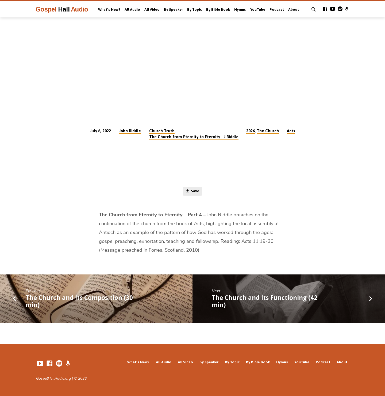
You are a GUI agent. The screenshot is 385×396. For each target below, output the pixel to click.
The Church (268, 131)
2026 (250, 131)
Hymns (240, 9)
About (293, 9)
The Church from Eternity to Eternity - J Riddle (193, 136)
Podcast (277, 9)
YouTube (257, 9)
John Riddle (130, 131)
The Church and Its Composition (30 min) (79, 302)
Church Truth (162, 131)
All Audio (132, 9)
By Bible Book (218, 9)
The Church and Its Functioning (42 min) (264, 302)
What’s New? (109, 9)
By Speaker (173, 9)
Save (192, 191)
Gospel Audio (62, 9)
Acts (291, 131)
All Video (152, 9)
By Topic (194, 9)
